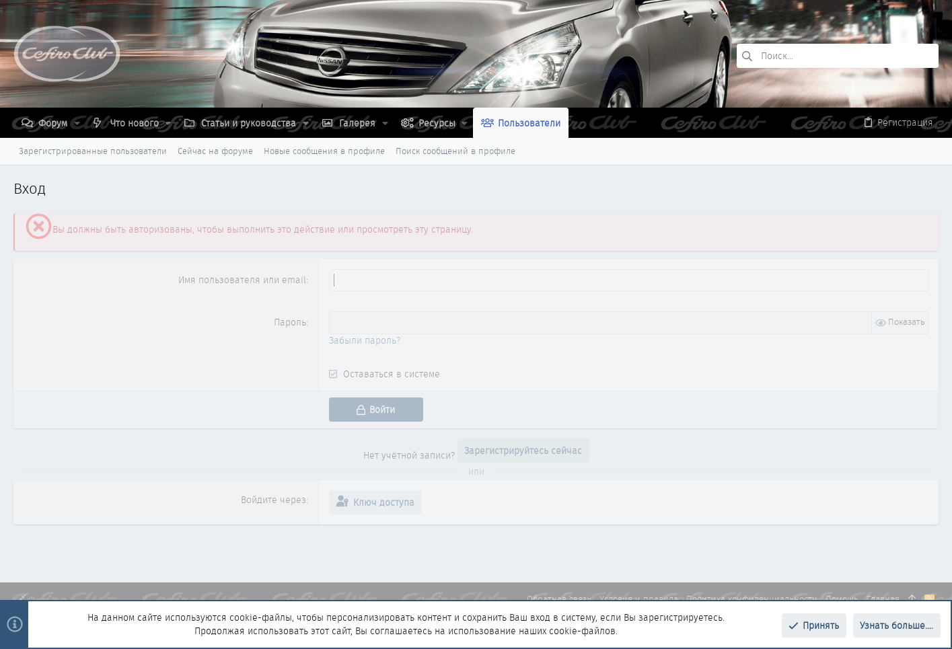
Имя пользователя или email (242, 280)
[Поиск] (838, 56)
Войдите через (273, 499)
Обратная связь (559, 599)
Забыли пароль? (364, 340)
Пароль (290, 322)
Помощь (842, 599)
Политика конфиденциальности (751, 599)
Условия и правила (638, 599)
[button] (77, 123)
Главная (883, 599)
